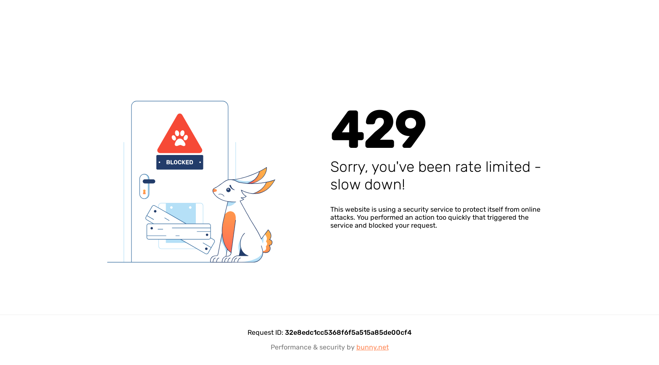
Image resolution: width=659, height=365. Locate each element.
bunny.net (372, 347)
